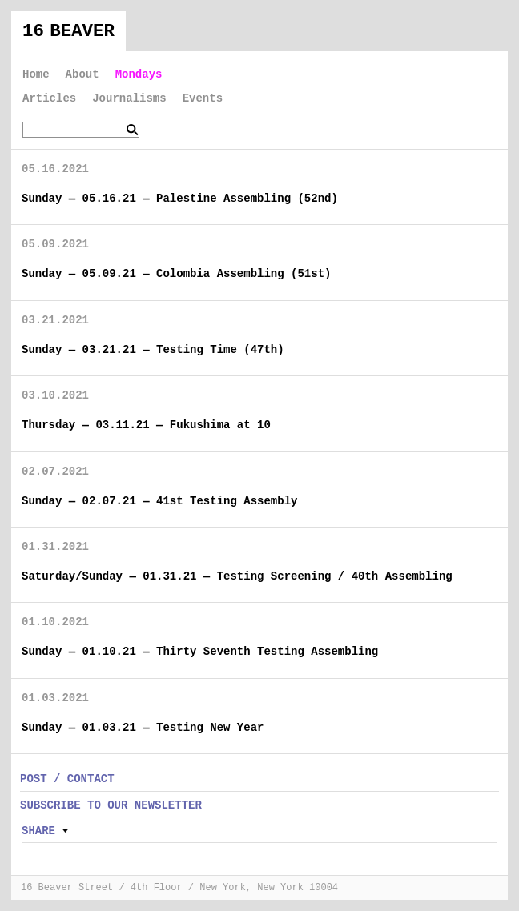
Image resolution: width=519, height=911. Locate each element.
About (82, 74)
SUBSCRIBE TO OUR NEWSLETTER (111, 805)
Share (38, 831)
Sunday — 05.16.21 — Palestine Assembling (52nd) (180, 198)
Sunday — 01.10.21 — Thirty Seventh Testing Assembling (200, 651)
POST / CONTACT (67, 779)
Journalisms (129, 98)
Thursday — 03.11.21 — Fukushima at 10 (146, 425)
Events (203, 98)
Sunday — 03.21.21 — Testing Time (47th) (153, 349)
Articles (49, 98)
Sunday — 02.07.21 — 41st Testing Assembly (159, 501)
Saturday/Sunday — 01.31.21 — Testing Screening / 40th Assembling (237, 576)
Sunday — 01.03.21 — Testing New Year (143, 727)
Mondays (139, 74)
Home (36, 74)
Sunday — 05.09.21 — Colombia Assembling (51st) (176, 273)
